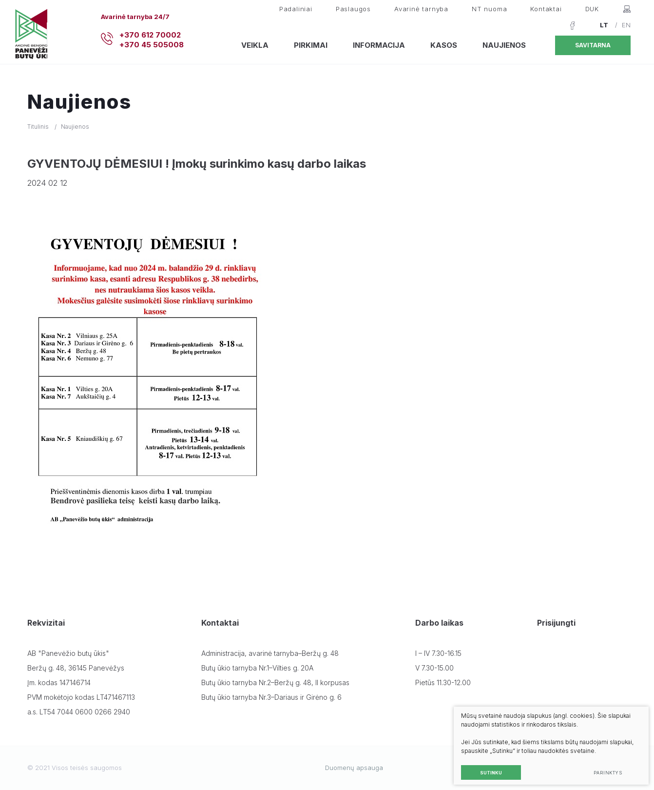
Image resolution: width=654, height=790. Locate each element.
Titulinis (38, 126)
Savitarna (593, 45)
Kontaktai (545, 9)
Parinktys (603, 768)
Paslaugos (353, 9)
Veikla (255, 45)
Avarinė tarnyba (421, 9)
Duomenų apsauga (354, 767)
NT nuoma (489, 9)
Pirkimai (310, 45)
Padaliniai (295, 9)
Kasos (443, 45)
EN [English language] (626, 25)
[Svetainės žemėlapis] (627, 9)
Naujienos (504, 45)
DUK (592, 9)
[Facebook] (572, 25)
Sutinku (487, 768)
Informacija (379, 45)
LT (604, 25)
